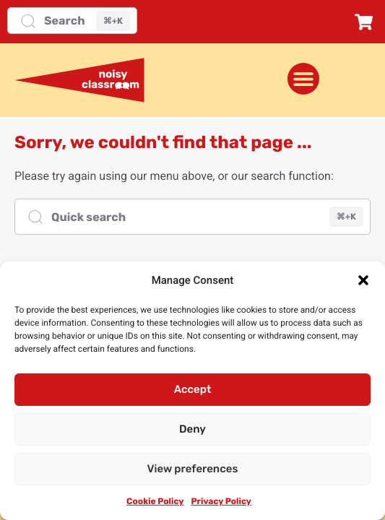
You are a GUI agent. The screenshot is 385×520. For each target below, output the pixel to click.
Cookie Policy (154, 501)
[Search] (72, 20)
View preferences (192, 468)
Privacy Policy (221, 501)
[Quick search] (192, 217)
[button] (363, 280)
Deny (192, 429)
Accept (193, 389)
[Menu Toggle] (303, 79)
